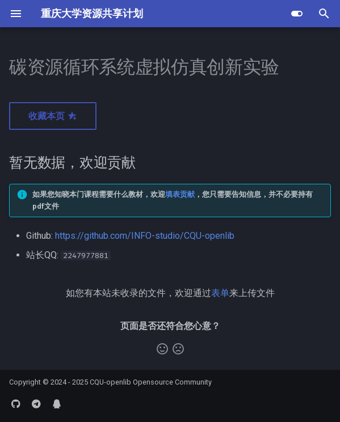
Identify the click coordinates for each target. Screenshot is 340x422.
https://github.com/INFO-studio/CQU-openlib (144, 235)
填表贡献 (180, 194)
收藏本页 (52, 116)
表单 (220, 293)
